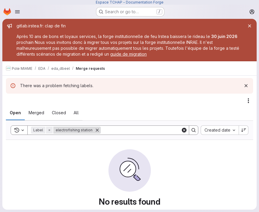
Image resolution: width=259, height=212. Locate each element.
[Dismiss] (246, 85)
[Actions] (248, 100)
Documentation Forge (145, 2)
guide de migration (128, 54)
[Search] (141, 130)
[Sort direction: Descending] (243, 130)
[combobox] (220, 130)
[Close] (249, 25)
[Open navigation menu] (17, 11)
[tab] (15, 112)
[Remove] (97, 130)
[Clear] (184, 130)
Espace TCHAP (109, 2)
